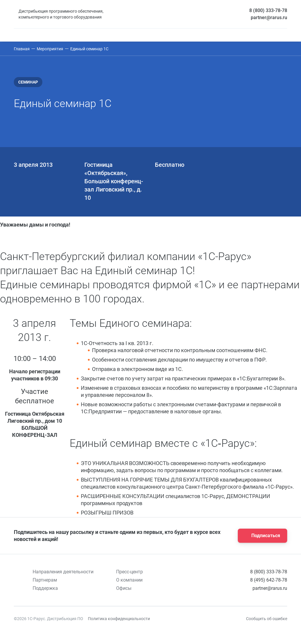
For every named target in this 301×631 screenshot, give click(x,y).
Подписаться (260, 535)
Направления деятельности (63, 572)
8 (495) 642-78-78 (268, 580)
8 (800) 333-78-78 (268, 10)
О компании (129, 580)
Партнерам (45, 580)
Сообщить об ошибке (266, 618)
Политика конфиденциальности (119, 618)
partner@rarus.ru (269, 17)
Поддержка (45, 588)
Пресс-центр (129, 572)
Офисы (123, 588)
